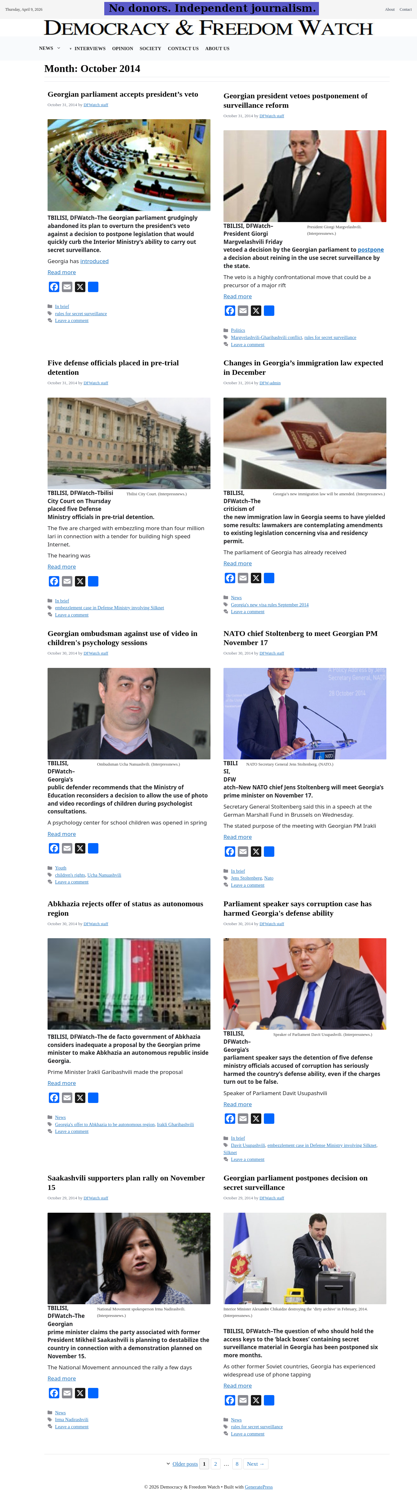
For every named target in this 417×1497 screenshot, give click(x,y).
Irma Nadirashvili (71, 1419)
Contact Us (183, 48)
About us (217, 48)
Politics (238, 330)
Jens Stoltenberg (246, 878)
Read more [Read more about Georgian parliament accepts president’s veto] (62, 272)
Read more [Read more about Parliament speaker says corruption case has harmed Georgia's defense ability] (237, 1104)
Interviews (90, 48)
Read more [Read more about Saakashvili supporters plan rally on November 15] (62, 1378)
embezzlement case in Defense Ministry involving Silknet (109, 607)
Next (256, 1464)
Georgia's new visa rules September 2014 (270, 604)
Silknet (230, 1152)
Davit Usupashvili (248, 1145)
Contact (406, 9)
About (390, 9)
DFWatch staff (95, 104)
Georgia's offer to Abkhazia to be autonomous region (105, 1124)
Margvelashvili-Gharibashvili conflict (266, 337)
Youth (60, 867)
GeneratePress (259, 1487)
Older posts (185, 1464)
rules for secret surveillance (81, 313)
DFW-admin (269, 382)
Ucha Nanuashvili (104, 875)
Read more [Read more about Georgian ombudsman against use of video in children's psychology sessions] (62, 834)
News (53, 48)
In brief (62, 306)
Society (150, 48)
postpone (371, 249)
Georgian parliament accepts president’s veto (123, 94)
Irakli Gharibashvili (175, 1124)
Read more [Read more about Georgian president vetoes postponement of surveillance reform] (237, 296)
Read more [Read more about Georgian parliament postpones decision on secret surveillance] (237, 1385)
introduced (94, 261)
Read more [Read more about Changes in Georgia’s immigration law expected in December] (237, 563)
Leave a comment (72, 320)
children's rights (70, 875)
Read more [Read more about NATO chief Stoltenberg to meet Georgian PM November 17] (237, 836)
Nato (268, 878)
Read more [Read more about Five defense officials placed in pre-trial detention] (62, 566)
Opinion (122, 48)
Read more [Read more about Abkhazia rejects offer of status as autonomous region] (62, 1083)
